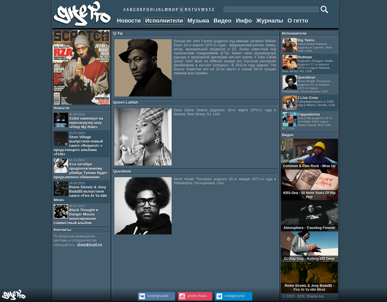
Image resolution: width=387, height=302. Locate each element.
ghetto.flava (192, 296)
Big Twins (307, 45)
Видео (222, 20)
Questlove (122, 171)
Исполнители (164, 20)
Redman (307, 64)
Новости (129, 20)
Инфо (244, 20)
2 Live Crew (309, 103)
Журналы (269, 20)
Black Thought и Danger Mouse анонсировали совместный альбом (76, 214)
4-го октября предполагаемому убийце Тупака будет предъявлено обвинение (81, 169)
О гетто (297, 20)
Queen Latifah (125, 102)
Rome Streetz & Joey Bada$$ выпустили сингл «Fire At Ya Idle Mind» (80, 191)
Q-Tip (118, 33)
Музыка (198, 20)
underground (153, 296)
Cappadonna (307, 121)
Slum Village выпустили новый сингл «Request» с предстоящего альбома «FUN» (78, 143)
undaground (230, 296)
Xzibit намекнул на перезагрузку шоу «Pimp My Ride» (78, 121)
